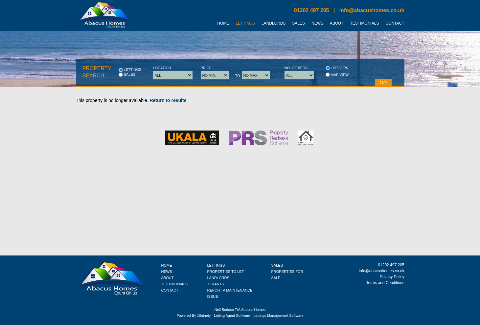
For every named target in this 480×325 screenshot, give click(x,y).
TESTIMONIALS (174, 284)
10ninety (204, 315)
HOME (166, 265)
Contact (394, 23)
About (336, 23)
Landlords (274, 23)
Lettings (245, 23)
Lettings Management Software (278, 315)
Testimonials (364, 23)
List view (337, 68)
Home (223, 23)
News (317, 23)
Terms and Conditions (385, 282)
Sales (298, 23)
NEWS (166, 272)
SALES (277, 265)
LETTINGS (216, 265)
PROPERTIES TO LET (225, 272)
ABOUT (167, 278)
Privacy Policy (392, 276)
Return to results (167, 100)
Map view (337, 74)
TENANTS (215, 284)
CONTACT (169, 290)
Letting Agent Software (232, 315)
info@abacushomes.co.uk (371, 10)
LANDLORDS (218, 278)
